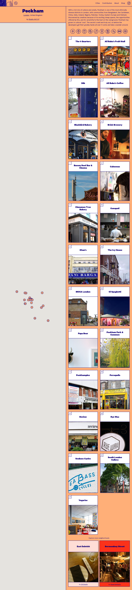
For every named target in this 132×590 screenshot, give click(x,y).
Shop (123, 3)
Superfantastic (116, 584)
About (116, 3)
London (26, 15)
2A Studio (84, 584)
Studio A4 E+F (34, 19)
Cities (97, 3)
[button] (31, 302)
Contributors (107, 3)
